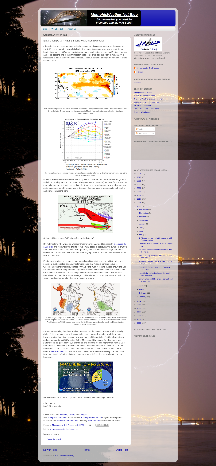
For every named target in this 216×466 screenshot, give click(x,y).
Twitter (71, 415)
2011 (139, 312)
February (143, 293)
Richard (140, 72)
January (142, 297)
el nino (52, 429)
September (144, 220)
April (141, 286)
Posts (139, 129)
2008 (139, 323)
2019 (139, 192)
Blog (45, 29)
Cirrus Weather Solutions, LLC (146, 96)
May (141, 235)
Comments (141, 133)
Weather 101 (57, 29)
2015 (139, 206)
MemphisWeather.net (57, 418)
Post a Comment (54, 439)
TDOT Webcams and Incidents (147, 109)
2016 (139, 203)
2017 (139, 199)
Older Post (122, 449)
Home (86, 449)
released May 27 (59, 351)
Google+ (83, 415)
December (143, 209)
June (141, 231)
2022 (139, 181)
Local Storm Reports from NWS (147, 102)
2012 (139, 308)
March (142, 289)
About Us (72, 29)
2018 (139, 195)
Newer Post (50, 449)
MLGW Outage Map (142, 105)
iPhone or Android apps (67, 420)
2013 (139, 305)
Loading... (138, 82)
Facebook (62, 415)
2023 (139, 177)
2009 (139, 319)
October (142, 217)
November (143, 213)
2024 (139, 174)
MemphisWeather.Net (143, 92)
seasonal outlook (63, 429)
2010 (139, 316)
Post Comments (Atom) (64, 455)
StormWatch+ (93, 420)
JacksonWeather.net (142, 112)
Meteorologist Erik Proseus (148, 68)
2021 (139, 184)
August (142, 224)
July (141, 227)
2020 (139, 188)
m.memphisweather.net (91, 418)
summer (74, 429)
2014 (139, 301)
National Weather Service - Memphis (149, 99)
